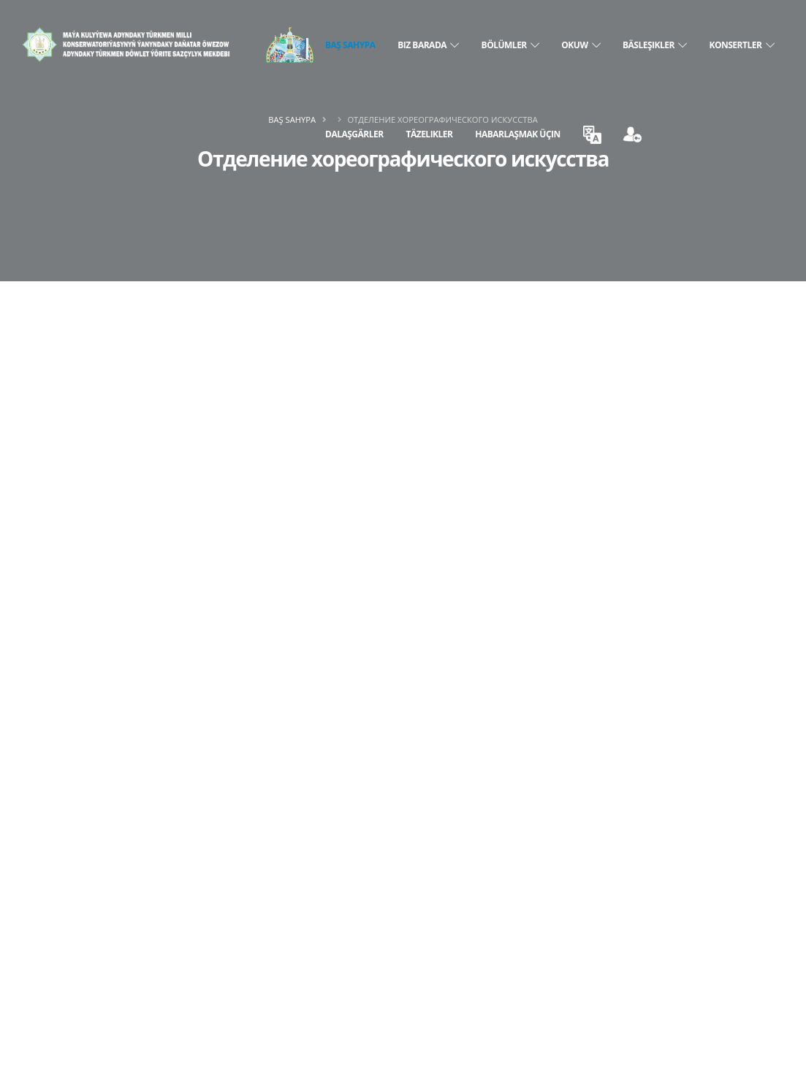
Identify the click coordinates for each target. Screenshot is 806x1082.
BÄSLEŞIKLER (655, 45)
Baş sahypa (350, 45)
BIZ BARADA (428, 45)
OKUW (580, 45)
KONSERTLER (741, 45)
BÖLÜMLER (510, 45)
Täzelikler (429, 134)
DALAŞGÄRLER (354, 134)
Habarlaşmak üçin (517, 134)
